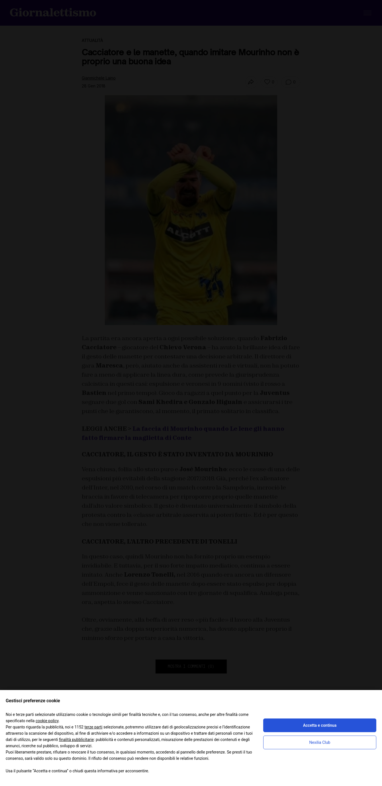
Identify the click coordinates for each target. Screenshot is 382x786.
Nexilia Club (319, 742)
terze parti (93, 727)
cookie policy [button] (47, 720)
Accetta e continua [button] (319, 725)
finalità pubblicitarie (76, 739)
